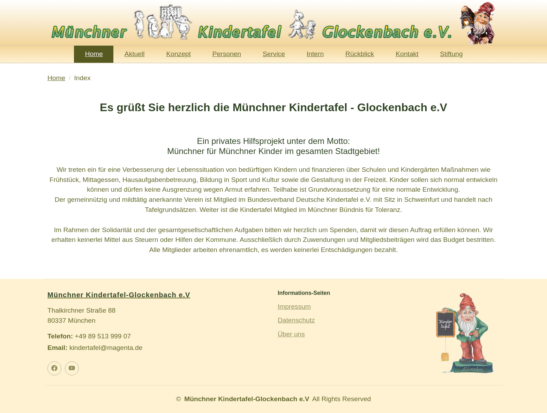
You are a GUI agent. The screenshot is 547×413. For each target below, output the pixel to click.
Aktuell (135, 54)
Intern (315, 54)
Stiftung (451, 54)
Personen (226, 54)
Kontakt (407, 54)
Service (274, 54)
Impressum (294, 306)
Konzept (178, 54)
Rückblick (359, 54)
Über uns (291, 334)
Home (94, 54)
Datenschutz (296, 320)
